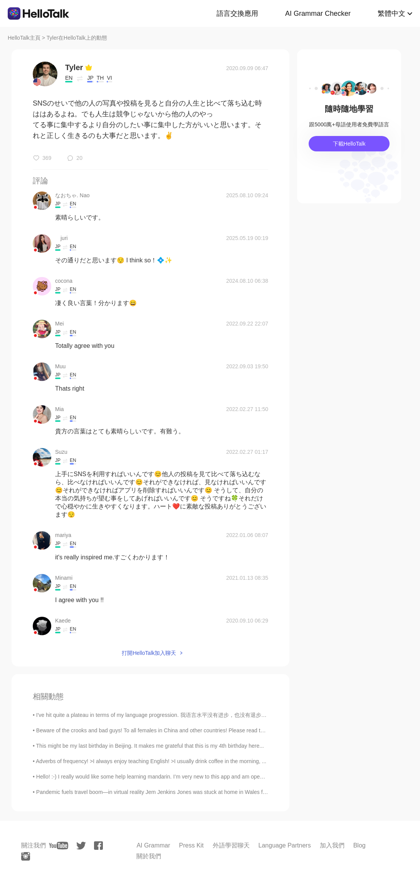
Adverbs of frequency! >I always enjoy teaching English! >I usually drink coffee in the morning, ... (151, 761)
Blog (359, 845)
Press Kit (191, 845)
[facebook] (98, 845)
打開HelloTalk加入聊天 (149, 653)
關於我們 (148, 856)
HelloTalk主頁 (24, 38)
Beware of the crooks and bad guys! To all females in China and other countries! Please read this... (154, 730)
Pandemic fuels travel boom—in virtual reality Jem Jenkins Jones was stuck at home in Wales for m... (157, 792)
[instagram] (25, 856)
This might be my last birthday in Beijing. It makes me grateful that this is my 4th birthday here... (150, 746)
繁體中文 (391, 13)
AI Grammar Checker (318, 13)
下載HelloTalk (349, 144)
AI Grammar (153, 845)
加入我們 (332, 845)
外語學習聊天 (231, 845)
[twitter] (81, 846)
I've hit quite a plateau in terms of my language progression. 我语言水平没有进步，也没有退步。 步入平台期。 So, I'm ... (180, 715)
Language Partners (285, 845)
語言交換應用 (237, 13)
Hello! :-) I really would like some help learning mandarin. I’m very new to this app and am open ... (152, 777)
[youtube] (58, 845)
